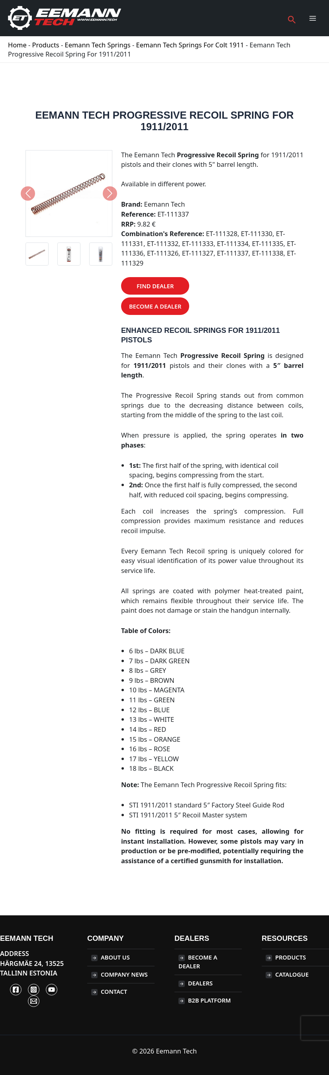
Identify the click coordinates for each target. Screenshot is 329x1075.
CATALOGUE (292, 974)
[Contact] (33, 1001)
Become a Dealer (155, 306)
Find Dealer (155, 286)
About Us (115, 957)
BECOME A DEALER (197, 961)
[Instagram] (33, 989)
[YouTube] (51, 989)
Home (17, 44)
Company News (124, 974)
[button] (292, 18)
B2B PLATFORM (209, 1000)
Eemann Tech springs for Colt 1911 (190, 44)
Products (45, 44)
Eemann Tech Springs (98, 44)
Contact (114, 991)
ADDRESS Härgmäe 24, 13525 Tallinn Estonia (32, 963)
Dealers (200, 983)
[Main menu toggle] (312, 18)
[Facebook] (16, 989)
